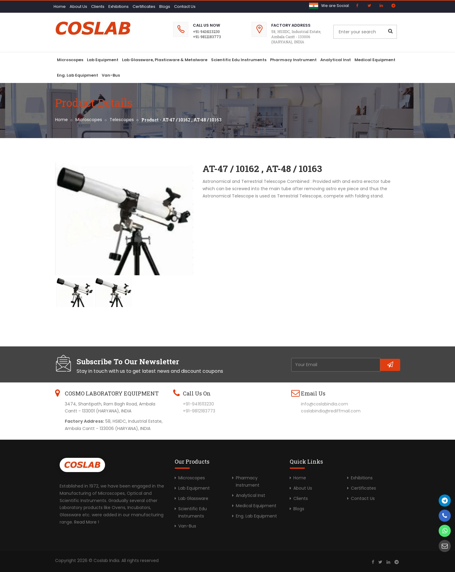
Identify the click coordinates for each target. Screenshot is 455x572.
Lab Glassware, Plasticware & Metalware (164, 60)
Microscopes (70, 60)
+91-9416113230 (206, 31)
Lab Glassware (193, 498)
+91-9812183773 (207, 36)
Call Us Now (206, 25)
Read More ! (86, 522)
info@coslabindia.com (324, 404)
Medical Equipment (374, 60)
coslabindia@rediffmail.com (331, 411)
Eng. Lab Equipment (77, 75)
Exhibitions (118, 6)
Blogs (164, 6)
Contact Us (185, 6)
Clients (97, 6)
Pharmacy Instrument (293, 60)
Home (60, 6)
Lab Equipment (102, 60)
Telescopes (122, 120)
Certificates (144, 6)
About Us (78, 6)
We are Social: (335, 5)
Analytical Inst (335, 60)
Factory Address (291, 25)
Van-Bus (111, 75)
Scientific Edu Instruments (238, 60)
